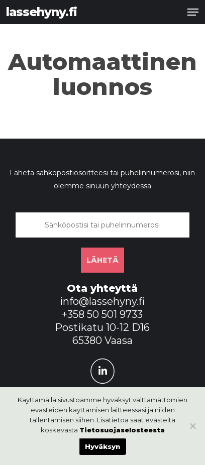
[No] (192, 426)
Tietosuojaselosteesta (122, 430)
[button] (192, 12)
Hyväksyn (102, 446)
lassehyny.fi (41, 12)
